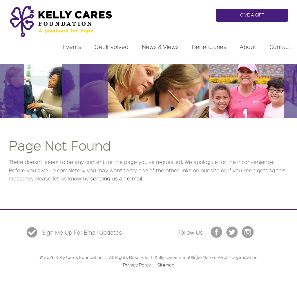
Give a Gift (252, 15)
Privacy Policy (137, 265)
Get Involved (111, 46)
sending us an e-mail (116, 178)
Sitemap (165, 265)
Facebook (216, 232)
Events (72, 46)
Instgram (248, 232)
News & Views (160, 46)
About (248, 46)
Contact (279, 46)
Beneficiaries (209, 46)
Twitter (232, 232)
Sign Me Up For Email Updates (82, 232)
